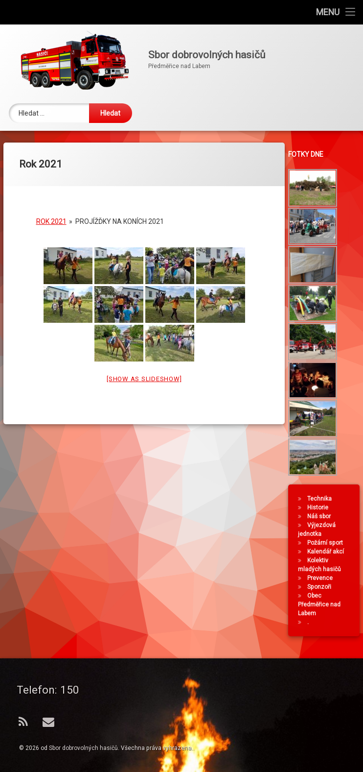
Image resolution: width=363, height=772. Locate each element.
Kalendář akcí (327, 551)
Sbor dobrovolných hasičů (83, 748)
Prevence (322, 578)
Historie (319, 507)
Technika (321, 498)
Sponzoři (321, 586)
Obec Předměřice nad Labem (321, 604)
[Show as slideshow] (144, 372)
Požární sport (327, 542)
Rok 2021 (51, 214)
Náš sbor (321, 516)
